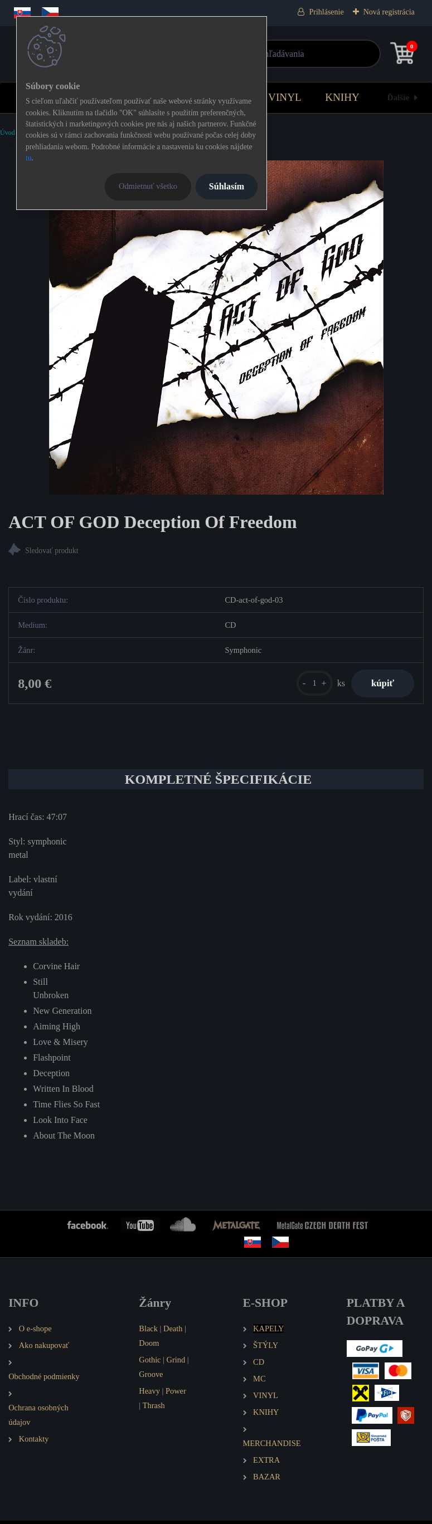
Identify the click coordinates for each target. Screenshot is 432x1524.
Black (148, 1331)
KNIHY (342, 97)
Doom (149, 1346)
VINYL (285, 97)
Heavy (149, 1393)
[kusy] (308, 684)
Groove (151, 1376)
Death (172, 1331)
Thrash (154, 1408)
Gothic (150, 1362)
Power (176, 1393)
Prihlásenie (326, 12)
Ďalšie (398, 97)
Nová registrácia (389, 12)
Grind (176, 1362)
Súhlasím (226, 186)
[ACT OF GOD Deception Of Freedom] (216, 327)
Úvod (7, 132)
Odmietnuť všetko (148, 186)
